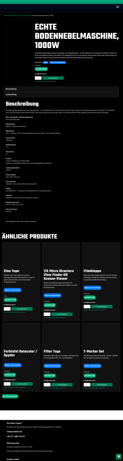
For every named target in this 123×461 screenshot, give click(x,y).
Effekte (10, 15)
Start (5, 15)
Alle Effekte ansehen (10, 396)
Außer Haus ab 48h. (51, 81)
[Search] (120, 2)
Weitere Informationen (12, 290)
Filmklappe (92, 271)
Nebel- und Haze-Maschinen (22, 15)
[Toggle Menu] (117, 7)
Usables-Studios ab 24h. (40, 81)
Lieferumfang (11, 94)
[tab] (61, 89)
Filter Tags (52, 351)
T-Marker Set (94, 351)
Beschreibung (11, 89)
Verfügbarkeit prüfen (40, 74)
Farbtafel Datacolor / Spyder (20, 353)
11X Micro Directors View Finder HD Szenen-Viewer (59, 275)
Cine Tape (11, 271)
